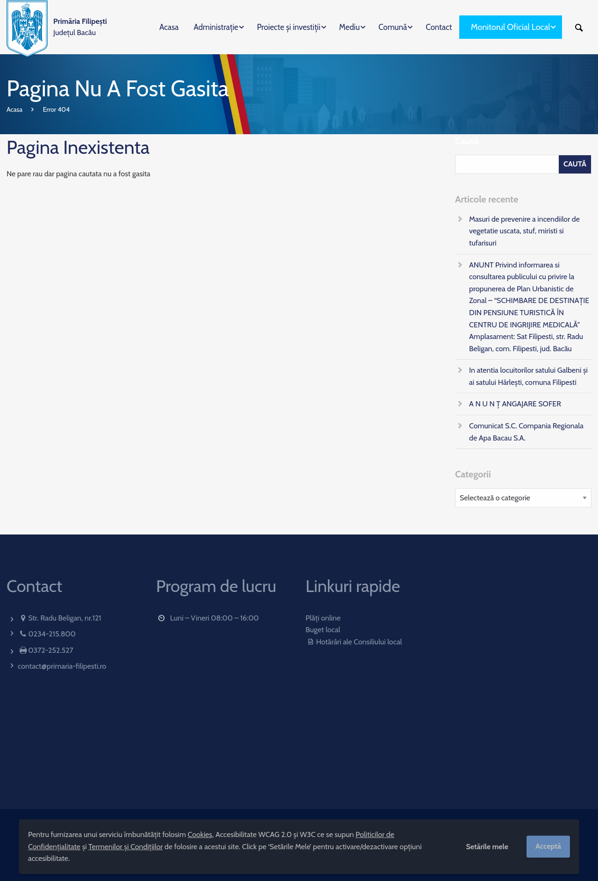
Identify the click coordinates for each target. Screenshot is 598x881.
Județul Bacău (80, 27)
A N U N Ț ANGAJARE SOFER (515, 403)
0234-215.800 (52, 633)
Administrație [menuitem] (215, 27)
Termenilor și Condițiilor (125, 846)
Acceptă (548, 846)
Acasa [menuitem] (168, 27)
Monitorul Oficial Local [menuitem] (510, 27)
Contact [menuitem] (439, 27)
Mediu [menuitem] (349, 27)
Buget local (323, 629)
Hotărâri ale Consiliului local (354, 641)
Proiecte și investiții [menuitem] (288, 27)
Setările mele (487, 846)
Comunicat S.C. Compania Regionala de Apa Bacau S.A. (526, 431)
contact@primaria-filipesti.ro (62, 666)
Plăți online (323, 618)
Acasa (14, 109)
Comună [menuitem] (392, 27)
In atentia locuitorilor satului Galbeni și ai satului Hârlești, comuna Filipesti (528, 376)
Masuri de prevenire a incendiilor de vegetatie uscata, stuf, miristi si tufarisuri (524, 231)
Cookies (200, 834)
